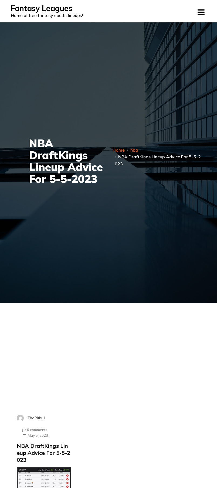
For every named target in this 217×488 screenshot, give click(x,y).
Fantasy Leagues (41, 8)
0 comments (33, 430)
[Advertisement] (55, 366)
